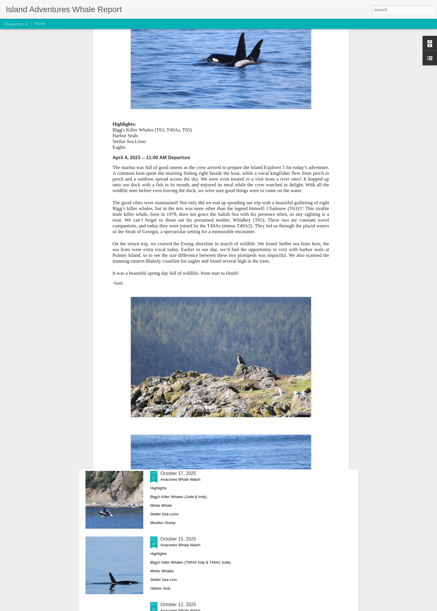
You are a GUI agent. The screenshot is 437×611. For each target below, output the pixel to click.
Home (40, 23)
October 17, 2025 (178, 473)
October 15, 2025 (178, 538)
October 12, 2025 (178, 604)
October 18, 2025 (178, 407)
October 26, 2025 (178, 342)
